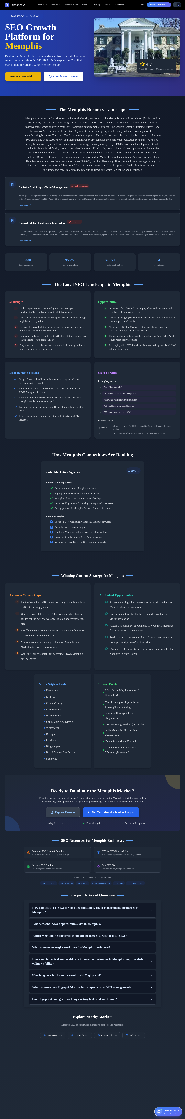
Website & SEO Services (77, 5)
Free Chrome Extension (63, 76)
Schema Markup (66, 883)
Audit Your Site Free (159, 5)
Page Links (119, 883)
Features (42, 5)
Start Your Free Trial (23, 76)
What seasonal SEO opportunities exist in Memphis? (92, 924)
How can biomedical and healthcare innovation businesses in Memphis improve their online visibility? (92, 961)
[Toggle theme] (177, 4)
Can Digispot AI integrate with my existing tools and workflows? (92, 999)
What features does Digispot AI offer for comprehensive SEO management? (92, 987)
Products (56, 5)
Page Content (82, 883)
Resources (121, 5)
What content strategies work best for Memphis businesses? (92, 947)
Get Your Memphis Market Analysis (111, 812)
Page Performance (48, 883)
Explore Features (63, 812)
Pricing (97, 5)
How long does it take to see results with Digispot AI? (92, 975)
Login (142, 5)
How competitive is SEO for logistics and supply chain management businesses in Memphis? (92, 910)
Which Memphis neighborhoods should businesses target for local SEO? (92, 935)
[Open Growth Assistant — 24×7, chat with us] (168, 1111)
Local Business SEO (135, 883)
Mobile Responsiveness (101, 883)
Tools (107, 5)
